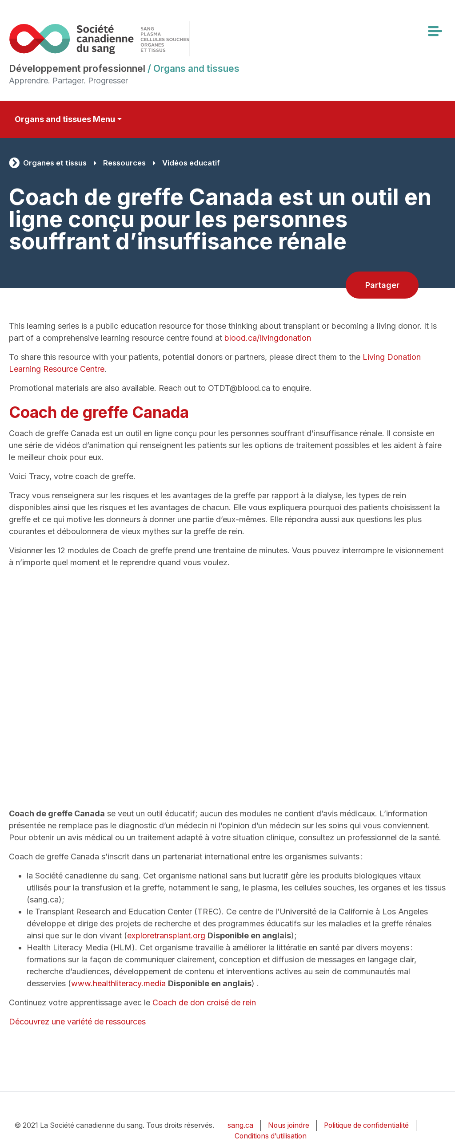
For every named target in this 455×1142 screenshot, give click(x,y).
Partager (382, 285)
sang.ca (240, 1125)
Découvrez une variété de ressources (77, 1021)
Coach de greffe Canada (99, 412)
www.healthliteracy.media (118, 983)
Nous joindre (288, 1125)
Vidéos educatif (191, 162)
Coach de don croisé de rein (204, 1002)
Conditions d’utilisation (271, 1136)
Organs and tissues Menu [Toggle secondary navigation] (65, 119)
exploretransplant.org (166, 935)
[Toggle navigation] (434, 31)
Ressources (124, 162)
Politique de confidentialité (366, 1125)
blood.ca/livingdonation (267, 338)
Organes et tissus (55, 162)
